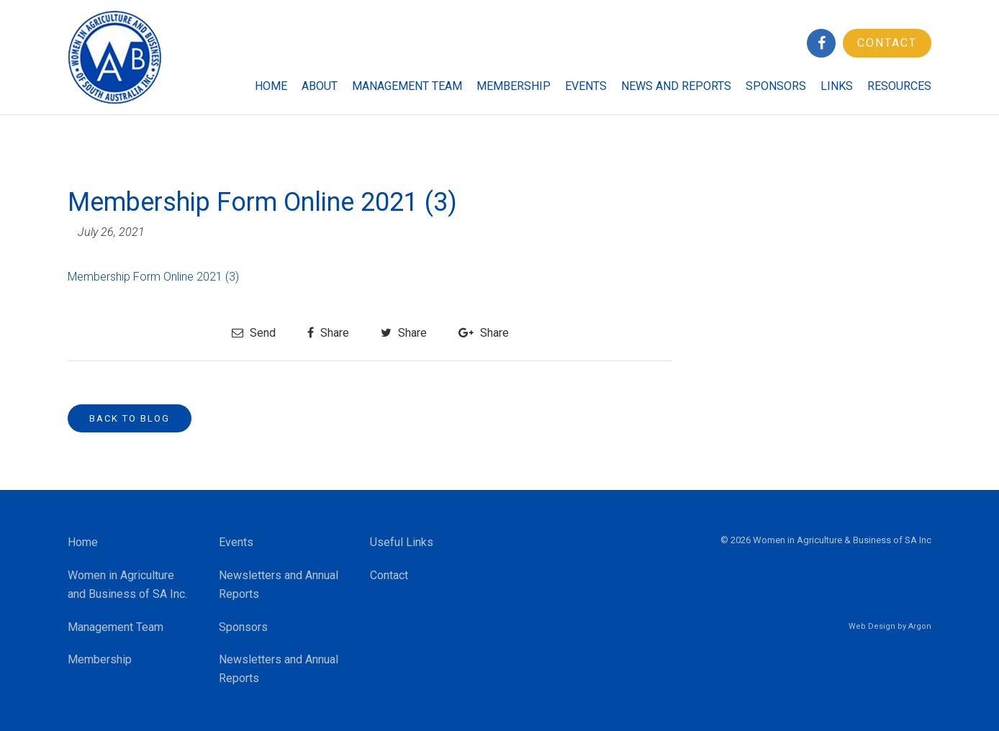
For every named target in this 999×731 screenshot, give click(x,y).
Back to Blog (129, 418)
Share (328, 333)
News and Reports (676, 86)
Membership (513, 86)
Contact (887, 43)
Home (271, 86)
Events (586, 86)
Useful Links (401, 542)
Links (837, 86)
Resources (899, 86)
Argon (919, 626)
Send (254, 333)
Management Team (407, 86)
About (320, 86)
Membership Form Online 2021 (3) (153, 276)
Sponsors (776, 86)
